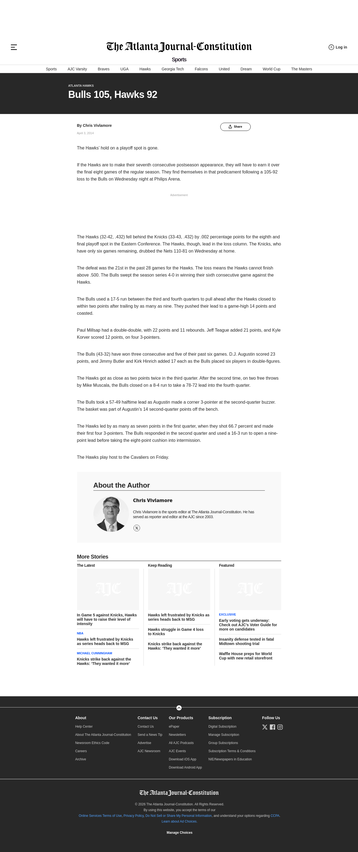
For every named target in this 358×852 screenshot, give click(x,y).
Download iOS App (182, 759)
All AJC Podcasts (181, 743)
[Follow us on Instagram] (280, 727)
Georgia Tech (173, 69)
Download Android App (185, 767)
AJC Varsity (77, 69)
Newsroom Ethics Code (92, 743)
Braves (103, 69)
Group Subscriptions (223, 743)
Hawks (145, 69)
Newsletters (177, 735)
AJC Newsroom (148, 751)
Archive (80, 759)
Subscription (220, 718)
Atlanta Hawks (81, 85)
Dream (246, 69)
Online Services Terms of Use (100, 816)
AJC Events (177, 751)
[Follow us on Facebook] (272, 727)
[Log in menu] (338, 47)
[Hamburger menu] (14, 47)
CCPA (275, 816)
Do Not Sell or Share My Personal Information (178, 816)
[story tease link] (108, 589)
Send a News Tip (149, 735)
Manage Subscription (224, 735)
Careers (81, 751)
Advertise (144, 743)
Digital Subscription (223, 726)
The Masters (301, 69)
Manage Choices (179, 833)
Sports (51, 69)
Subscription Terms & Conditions (232, 751)
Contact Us (147, 718)
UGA (124, 69)
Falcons (201, 69)
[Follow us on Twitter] (265, 727)
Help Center (84, 726)
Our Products (181, 718)
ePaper (174, 726)
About (80, 718)
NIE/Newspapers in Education (230, 759)
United (224, 69)
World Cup (271, 69)
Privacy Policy (134, 816)
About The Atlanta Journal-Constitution (103, 735)
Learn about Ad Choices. (179, 821)
